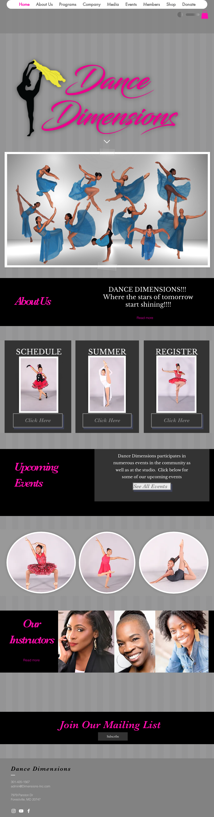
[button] (204, 14)
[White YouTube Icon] (21, 811)
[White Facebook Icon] (28, 811)
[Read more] (148, 317)
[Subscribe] (113, 736)
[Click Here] (38, 420)
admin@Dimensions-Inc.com (30, 786)
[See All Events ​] (152, 486)
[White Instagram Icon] (13, 811)
